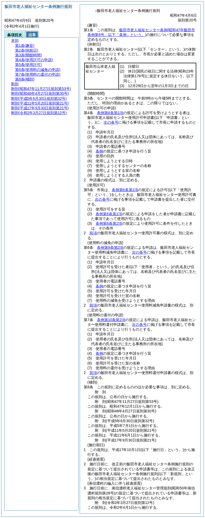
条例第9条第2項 (110, 247)
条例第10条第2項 (111, 320)
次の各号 (111, 122)
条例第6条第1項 (110, 113)
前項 (93, 233)
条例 (99, 151)
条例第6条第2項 (109, 223)
